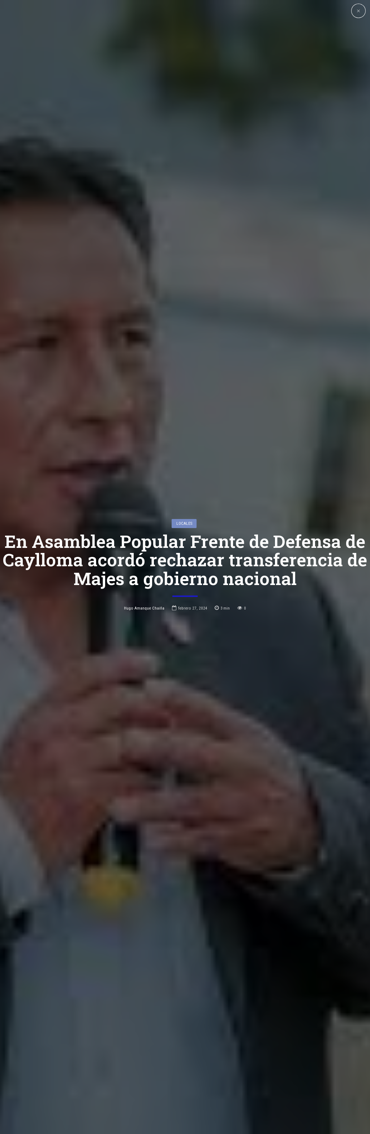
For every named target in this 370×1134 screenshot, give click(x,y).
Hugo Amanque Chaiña (144, 539)
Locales (184, 455)
